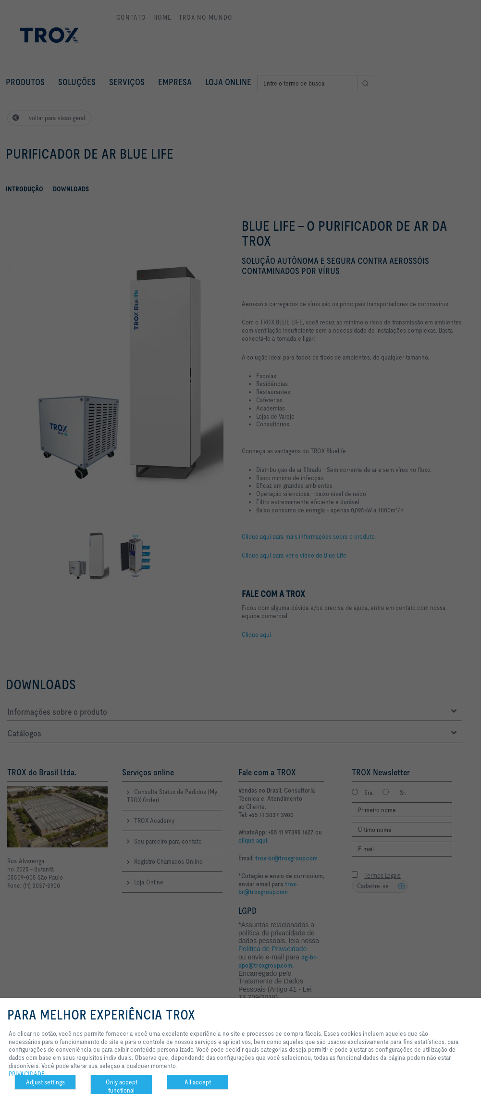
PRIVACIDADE (27, 1074)
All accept (198, 1082)
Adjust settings (45, 1082)
